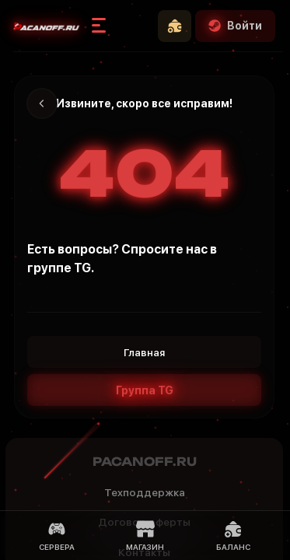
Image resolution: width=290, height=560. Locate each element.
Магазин (145, 535)
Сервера (57, 535)
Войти (235, 25)
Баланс (233, 535)
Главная (144, 352)
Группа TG (144, 390)
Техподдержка (144, 492)
